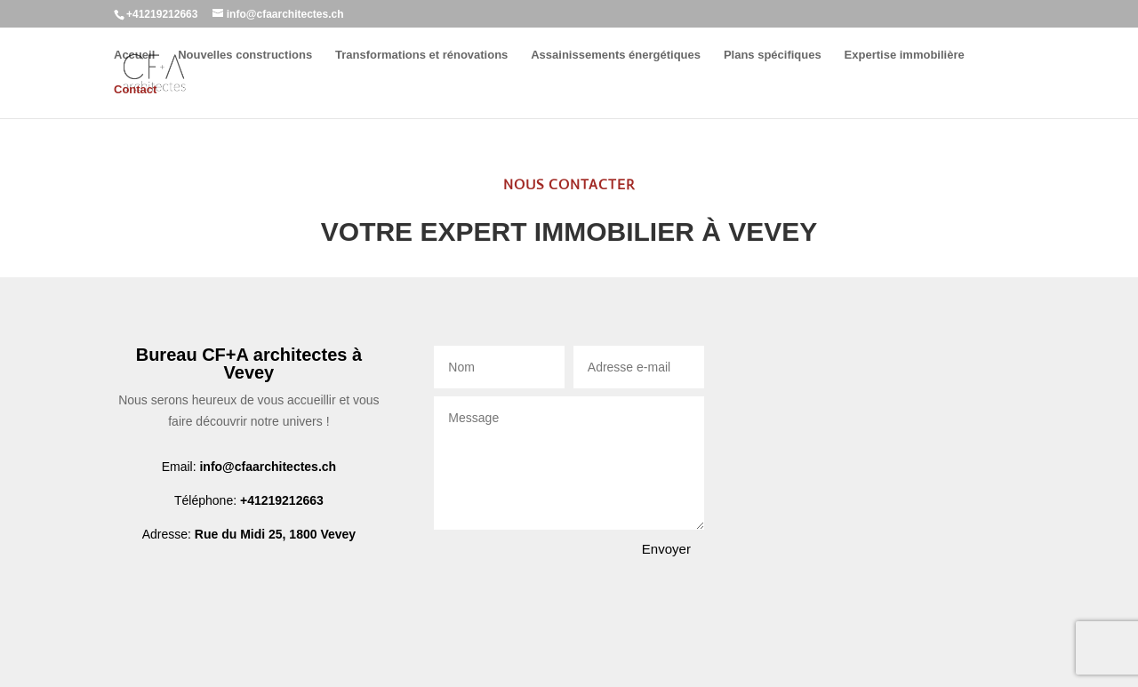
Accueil (134, 55)
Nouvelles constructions (245, 55)
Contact (135, 90)
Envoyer (666, 548)
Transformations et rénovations (421, 55)
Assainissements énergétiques (616, 55)
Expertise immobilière (905, 55)
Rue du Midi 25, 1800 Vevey (275, 534)
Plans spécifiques (772, 55)
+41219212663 (282, 500)
